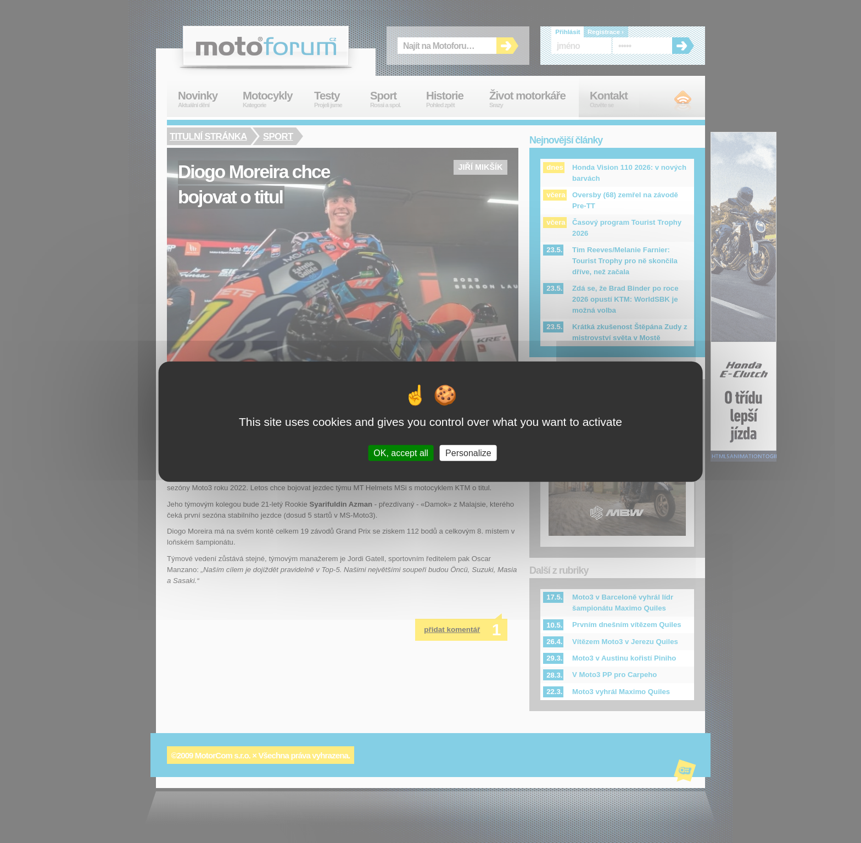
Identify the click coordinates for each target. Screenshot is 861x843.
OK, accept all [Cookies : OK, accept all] (400, 452)
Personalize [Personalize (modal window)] (468, 452)
